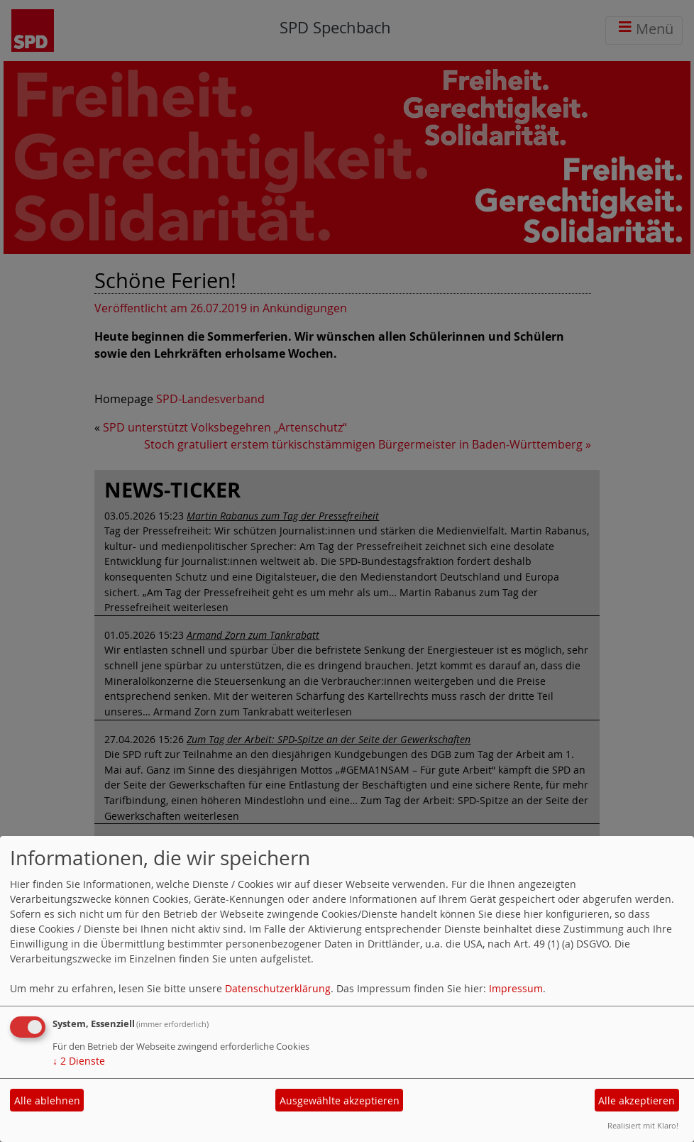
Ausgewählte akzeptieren (340, 1100)
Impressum (516, 988)
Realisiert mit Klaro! (642, 1125)
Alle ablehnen (47, 1100)
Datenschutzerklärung (278, 988)
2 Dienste (79, 1060)
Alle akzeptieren (636, 1100)
